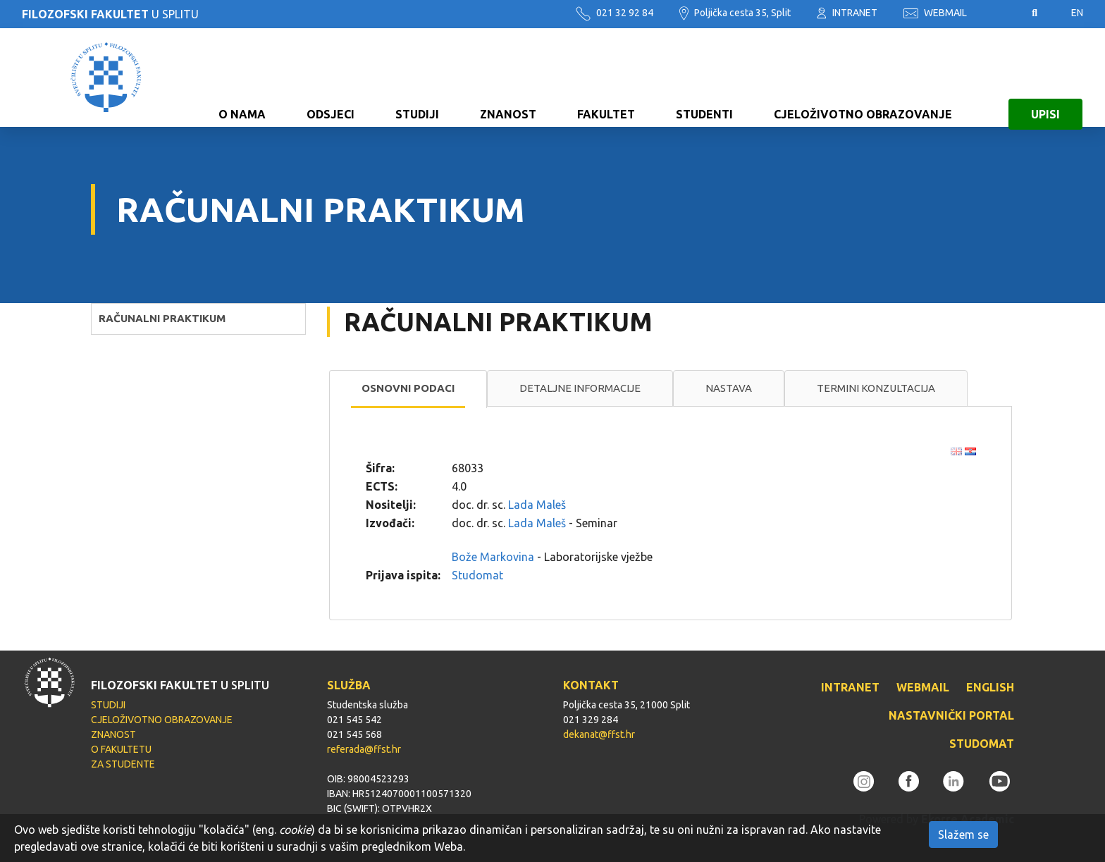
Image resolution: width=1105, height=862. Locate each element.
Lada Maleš (537, 504)
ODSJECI (330, 77)
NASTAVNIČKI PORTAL (951, 715)
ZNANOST (508, 77)
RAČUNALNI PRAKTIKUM (162, 318)
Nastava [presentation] (728, 388)
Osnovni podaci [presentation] (408, 388)
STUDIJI (417, 77)
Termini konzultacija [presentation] (876, 388)
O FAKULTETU (121, 749)
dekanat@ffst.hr (599, 734)
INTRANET (847, 12)
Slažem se (963, 834)
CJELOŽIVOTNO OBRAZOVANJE (863, 77)
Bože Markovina (493, 556)
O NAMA (242, 77)
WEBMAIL (935, 12)
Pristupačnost (999, 13)
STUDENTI (704, 77)
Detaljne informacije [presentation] (580, 388)
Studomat (477, 575)
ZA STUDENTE (123, 764)
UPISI (1045, 77)
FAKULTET (606, 77)
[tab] (408, 389)
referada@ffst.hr (364, 749)
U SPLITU (110, 14)
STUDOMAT (981, 743)
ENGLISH (990, 687)
